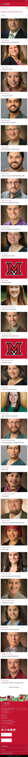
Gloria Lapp (5, 414)
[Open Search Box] (26, 1)
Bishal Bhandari (6, 120)
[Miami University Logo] (5, 4)
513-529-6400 (9, 723)
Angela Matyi (5, 467)
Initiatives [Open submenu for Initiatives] (4, 746)
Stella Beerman (6, 93)
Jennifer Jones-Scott (7, 360)
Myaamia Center (5, 7)
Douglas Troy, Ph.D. (7, 654)
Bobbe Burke (5, 147)
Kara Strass (5, 627)
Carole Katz (5, 387)
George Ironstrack (7, 334)
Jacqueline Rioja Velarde (8, 494)
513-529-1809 (10, 720)
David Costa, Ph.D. (7, 200)
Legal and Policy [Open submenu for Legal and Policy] (7, 753)
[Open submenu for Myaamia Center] (26, 7)
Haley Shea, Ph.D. (6, 574)
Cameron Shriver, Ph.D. (8, 600)
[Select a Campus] (14, 709)
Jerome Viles (5, 680)
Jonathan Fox (5, 227)
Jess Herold (5, 280)
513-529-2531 (12, 722)
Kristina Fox (5, 253)
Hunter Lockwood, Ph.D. (8, 440)
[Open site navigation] (26, 4)
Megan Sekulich (6, 547)
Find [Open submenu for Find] (3, 750)
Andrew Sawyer (6, 520)
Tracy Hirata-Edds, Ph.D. (8, 307)
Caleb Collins (5, 173)
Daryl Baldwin (5, 40)
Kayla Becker (5, 67)
